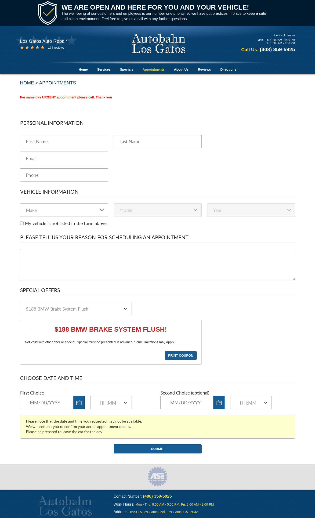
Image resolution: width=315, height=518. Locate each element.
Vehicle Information (49, 191)
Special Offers (40, 289)
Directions (228, 69)
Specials (126, 69)
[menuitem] (83, 69)
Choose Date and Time (51, 377)
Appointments (154, 69)
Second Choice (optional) (184, 393)
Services (104, 69)
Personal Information (52, 122)
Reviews (204, 69)
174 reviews (56, 47)
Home (83, 69)
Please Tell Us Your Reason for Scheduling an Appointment (104, 237)
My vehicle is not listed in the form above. (66, 223)
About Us (181, 69)
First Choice (32, 393)
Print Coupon (180, 355)
